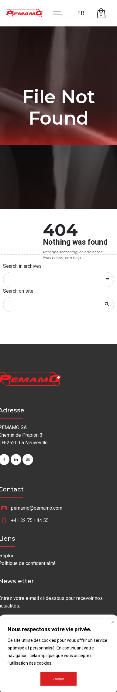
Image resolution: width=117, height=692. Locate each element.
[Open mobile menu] (59, 13)
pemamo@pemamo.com (36, 508)
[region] (58, 655)
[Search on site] (58, 304)
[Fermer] (113, 622)
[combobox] (58, 279)
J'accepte (58, 678)
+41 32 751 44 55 (30, 520)
